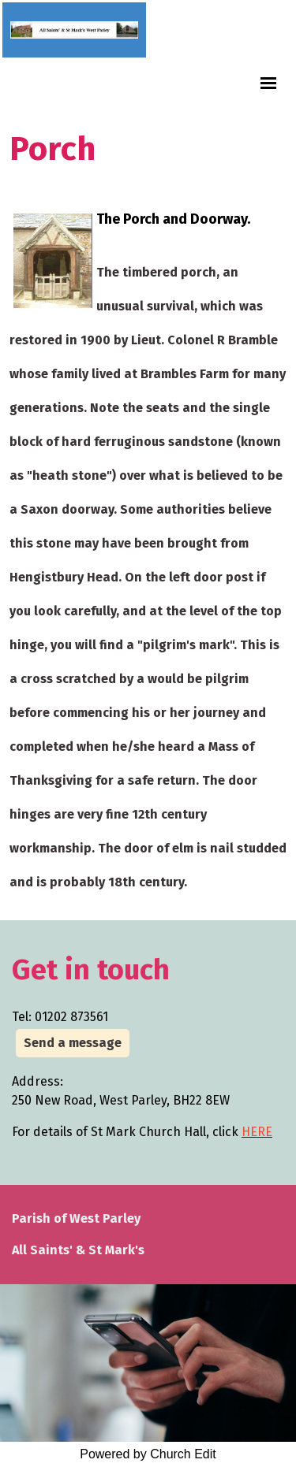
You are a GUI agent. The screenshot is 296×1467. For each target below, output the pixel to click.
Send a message (73, 1042)
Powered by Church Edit (148, 1454)
